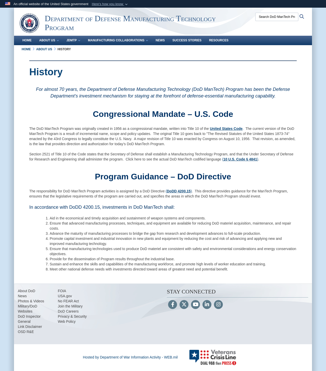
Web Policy (67, 321)
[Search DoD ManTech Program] (276, 17)
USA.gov (65, 296)
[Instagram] (218, 305)
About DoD (26, 291)
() (179, 191)
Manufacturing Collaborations (118, 40)
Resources (218, 40)
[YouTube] (195, 305)
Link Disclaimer (30, 327)
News (160, 40)
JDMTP (73, 40)
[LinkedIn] (206, 305)
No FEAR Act (68, 301)
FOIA (62, 291)
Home (27, 40)
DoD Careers (68, 311)
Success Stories (186, 40)
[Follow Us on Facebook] (172, 305)
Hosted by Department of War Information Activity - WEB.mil (130, 357)
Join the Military (70, 306)
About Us (49, 40)
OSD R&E (26, 332)
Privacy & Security (72, 316)
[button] (110, 4)
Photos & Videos (31, 301)
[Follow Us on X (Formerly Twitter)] (184, 305)
